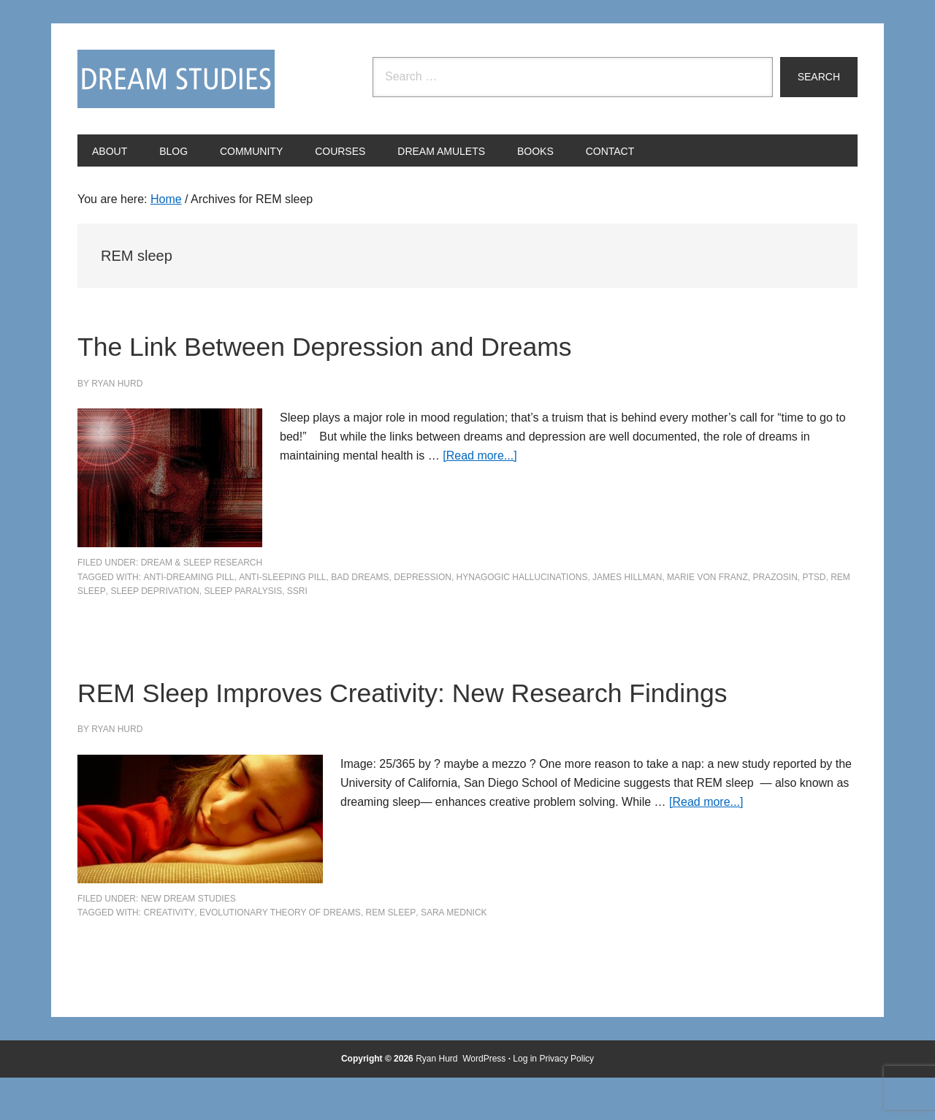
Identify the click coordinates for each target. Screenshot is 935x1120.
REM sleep (391, 955)
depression (422, 577)
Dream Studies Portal (176, 79)
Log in (525, 1100)
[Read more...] (479, 455)
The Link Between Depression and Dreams (411, 343)
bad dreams (360, 577)
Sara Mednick (454, 955)
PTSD (813, 577)
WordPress (483, 1100)
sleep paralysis (243, 591)
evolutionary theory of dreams (280, 955)
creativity (168, 955)
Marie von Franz (707, 577)
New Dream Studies (188, 940)
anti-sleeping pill (282, 577)
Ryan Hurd (438, 1100)
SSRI (297, 591)
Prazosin (774, 577)
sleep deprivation (154, 591)
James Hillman (627, 577)
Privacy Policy (566, 1100)
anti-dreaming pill (188, 577)
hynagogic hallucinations (522, 577)
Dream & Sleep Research (202, 562)
